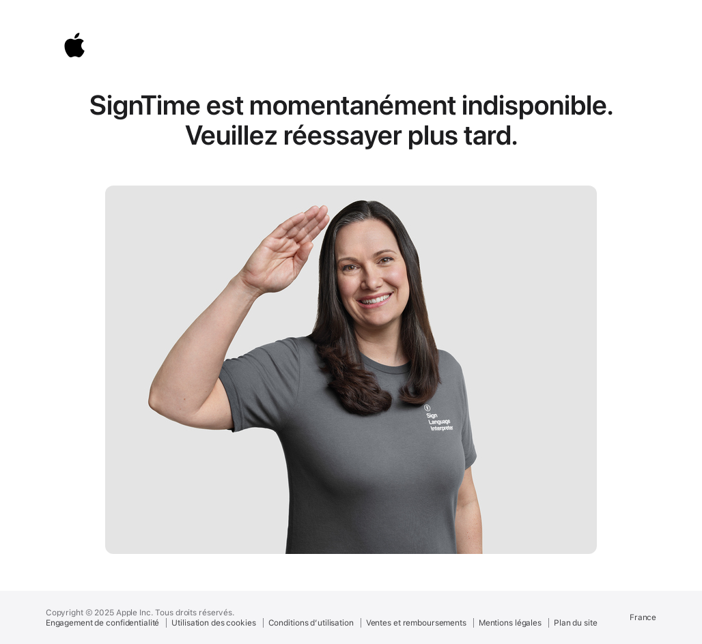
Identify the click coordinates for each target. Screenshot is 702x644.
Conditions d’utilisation (311, 623)
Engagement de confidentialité (103, 623)
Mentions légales (510, 623)
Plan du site (576, 623)
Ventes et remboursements (416, 623)
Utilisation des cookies (213, 623)
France (643, 617)
